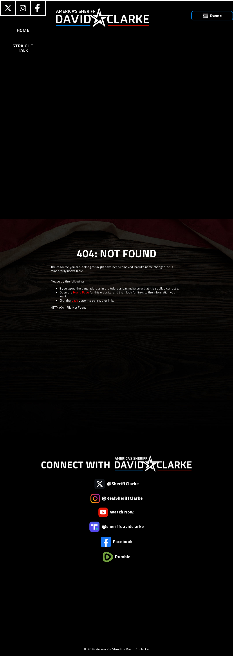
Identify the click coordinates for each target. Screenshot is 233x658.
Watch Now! (116, 512)
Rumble (116, 557)
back (75, 300)
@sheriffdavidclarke (116, 526)
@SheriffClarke (116, 484)
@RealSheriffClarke (116, 498)
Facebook (116, 541)
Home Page (81, 292)
